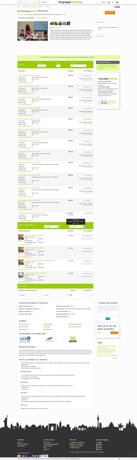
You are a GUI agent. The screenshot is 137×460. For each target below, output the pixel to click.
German (99, 447)
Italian (98, 446)
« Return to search (22, 14)
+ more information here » (25, 82)
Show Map (62, 14)
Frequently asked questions (51, 444)
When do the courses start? (104, 353)
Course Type (73, 62)
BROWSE (44, 2)
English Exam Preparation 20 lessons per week (31, 213)
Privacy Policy (21, 446)
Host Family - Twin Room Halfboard (34, 248)
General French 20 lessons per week (28, 86)
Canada (34, 6)
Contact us (46, 449)
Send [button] (108, 318)
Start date (39, 62)
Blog (45, 447)
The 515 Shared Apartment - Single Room (36, 273)
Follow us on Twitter (77, 446)
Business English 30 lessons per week (28, 119)
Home (18, 6)
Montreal (40, 6)
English (99, 442)
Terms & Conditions (22, 444)
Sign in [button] (103, 2)
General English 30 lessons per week (28, 108)
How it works (47, 442)
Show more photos (56, 27)
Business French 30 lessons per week (28, 129)
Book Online (110, 12)
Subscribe (114, 332)
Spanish (99, 444)
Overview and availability (26, 18)
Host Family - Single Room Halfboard (35, 235)
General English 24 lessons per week (28, 97)
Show (68, 316)
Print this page (75, 447)
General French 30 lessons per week (28, 140)
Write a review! (100, 22)
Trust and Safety (48, 446)
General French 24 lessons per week (28, 151)
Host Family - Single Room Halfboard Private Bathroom (39, 260)
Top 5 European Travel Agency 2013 (112, 102)
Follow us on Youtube (77, 444)
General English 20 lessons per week (28, 75)
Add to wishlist (43, 11)
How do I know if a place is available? (107, 355)
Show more (115, 358)
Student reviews (42, 18)
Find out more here (74, 458)
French (99, 449)
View (21, 240)
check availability (88, 213)
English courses (26, 6)
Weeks (58, 62)
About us (19, 442)
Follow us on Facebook (78, 442)
